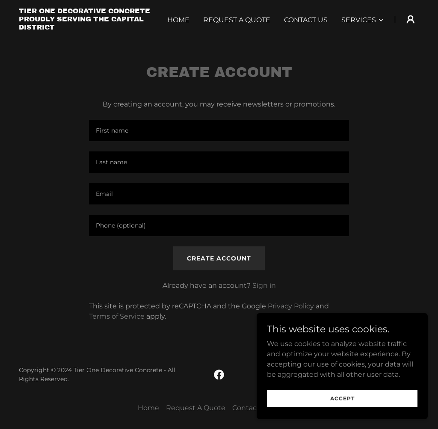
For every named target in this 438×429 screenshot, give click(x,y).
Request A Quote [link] (236, 20)
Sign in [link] (264, 285)
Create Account (219, 258)
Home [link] (178, 20)
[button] (363, 20)
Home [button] (148, 408)
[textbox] (219, 130)
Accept (342, 398)
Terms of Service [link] (117, 316)
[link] (89, 27)
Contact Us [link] (306, 20)
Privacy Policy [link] (291, 306)
